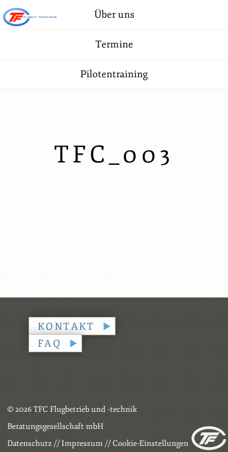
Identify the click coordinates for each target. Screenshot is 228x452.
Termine (114, 44)
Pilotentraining (114, 74)
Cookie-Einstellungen (150, 443)
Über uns (114, 15)
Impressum (82, 443)
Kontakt (66, 327)
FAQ (49, 344)
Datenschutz (29, 443)
